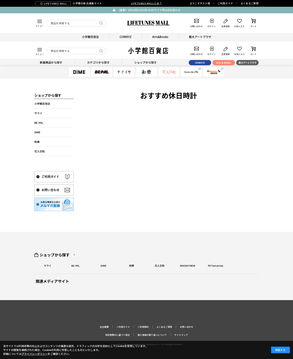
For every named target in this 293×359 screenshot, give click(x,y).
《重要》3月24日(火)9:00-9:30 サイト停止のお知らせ (148, 10)
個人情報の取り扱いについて (152, 334)
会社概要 (104, 326)
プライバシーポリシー (34, 354)
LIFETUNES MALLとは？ (146, 3)
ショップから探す (55, 255)
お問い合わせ (186, 326)
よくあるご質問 (250, 3)
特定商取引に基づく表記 (117, 334)
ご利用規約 (143, 326)
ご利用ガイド (225, 3)
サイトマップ (181, 334)
